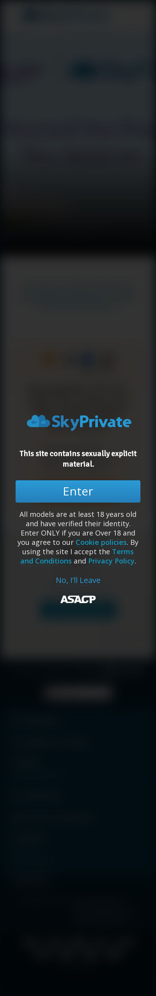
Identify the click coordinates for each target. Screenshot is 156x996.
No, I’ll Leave (78, 580)
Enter (78, 491)
